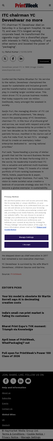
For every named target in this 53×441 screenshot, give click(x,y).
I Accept (26, 245)
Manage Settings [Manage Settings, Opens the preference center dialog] (26, 237)
